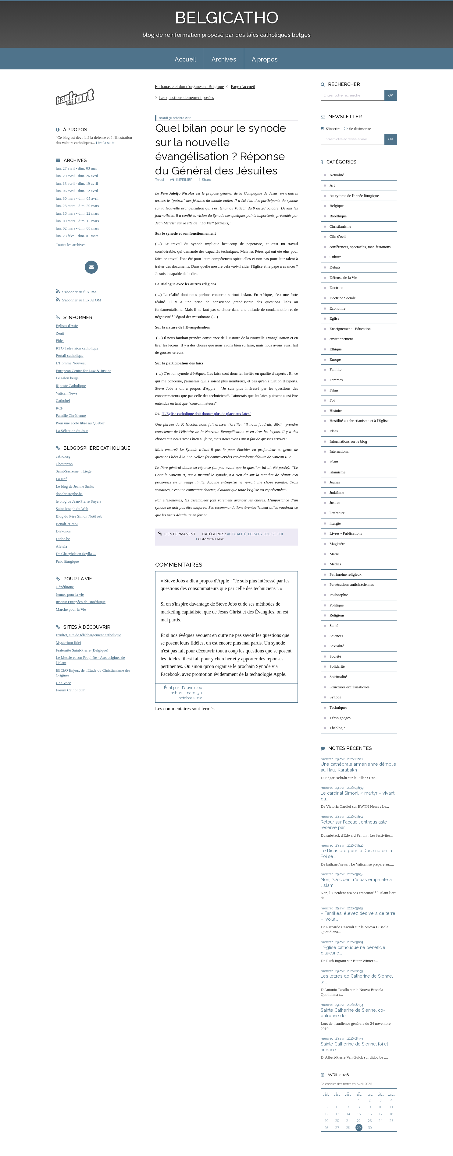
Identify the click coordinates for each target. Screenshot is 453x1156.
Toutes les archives (70, 245)
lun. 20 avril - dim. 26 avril (77, 176)
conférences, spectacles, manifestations (360, 247)
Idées (334, 431)
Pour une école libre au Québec (80, 423)
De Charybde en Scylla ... (76, 554)
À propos (265, 59)
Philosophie (339, 595)
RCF (59, 408)
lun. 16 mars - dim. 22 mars (77, 213)
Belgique (337, 206)
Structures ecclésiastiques (349, 687)
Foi (280, 534)
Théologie (337, 728)
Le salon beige (67, 378)
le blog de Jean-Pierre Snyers (78, 501)
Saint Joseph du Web (72, 509)
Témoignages (340, 718)
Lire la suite (105, 143)
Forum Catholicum (70, 690)
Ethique (336, 349)
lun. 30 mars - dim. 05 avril (77, 198)
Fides (60, 341)
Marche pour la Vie (71, 609)
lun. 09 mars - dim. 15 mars (77, 221)
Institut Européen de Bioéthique (80, 602)
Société (335, 656)
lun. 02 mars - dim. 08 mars (77, 228)
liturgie (335, 523)
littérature (337, 513)
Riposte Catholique (71, 386)
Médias (335, 564)
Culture (335, 257)
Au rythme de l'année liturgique (354, 196)
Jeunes (335, 482)
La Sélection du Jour (72, 431)
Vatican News (66, 393)
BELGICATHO (227, 17)
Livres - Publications (346, 533)
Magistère (337, 544)
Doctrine (336, 288)
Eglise (269, 534)
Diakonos (63, 531)
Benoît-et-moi (67, 524)
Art (332, 185)
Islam (334, 462)
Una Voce (63, 683)
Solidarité (337, 666)
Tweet (159, 179)
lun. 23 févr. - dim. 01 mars (77, 236)
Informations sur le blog (348, 441)
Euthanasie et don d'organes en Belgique (189, 86)
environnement (341, 339)
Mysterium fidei (68, 643)
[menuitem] (185, 58)
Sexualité (337, 646)
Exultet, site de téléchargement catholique (88, 635)
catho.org (63, 456)
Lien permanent (176, 534)
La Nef (61, 479)
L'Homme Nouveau (71, 363)
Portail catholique (70, 355)
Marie (334, 554)
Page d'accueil (243, 86)
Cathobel (63, 401)
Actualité (236, 534)
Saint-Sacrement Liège (73, 471)
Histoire (336, 411)
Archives (224, 59)
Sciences (336, 636)
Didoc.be (63, 539)
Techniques (338, 707)
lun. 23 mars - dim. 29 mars (77, 206)
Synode (335, 697)
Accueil (185, 59)
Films (334, 390)
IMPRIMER (181, 179)
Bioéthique (338, 216)
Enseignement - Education (350, 329)
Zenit (60, 333)
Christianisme (340, 226)
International (339, 451)
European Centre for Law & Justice (83, 371)
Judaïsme (337, 492)
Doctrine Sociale (343, 298)
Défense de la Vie (343, 278)
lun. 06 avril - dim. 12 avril (77, 191)
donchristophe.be (69, 494)
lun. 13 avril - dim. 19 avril (77, 183)
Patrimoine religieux (346, 574)
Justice (335, 503)
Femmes (336, 380)
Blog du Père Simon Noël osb (79, 516)
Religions (337, 615)
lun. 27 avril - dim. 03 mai (76, 168)
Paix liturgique (67, 561)
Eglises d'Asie (67, 326)
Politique (337, 605)
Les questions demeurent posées (186, 97)
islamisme (337, 472)
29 (359, 1127)
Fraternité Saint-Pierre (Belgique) (82, 650)
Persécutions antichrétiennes (352, 584)
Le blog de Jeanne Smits (75, 486)
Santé (334, 626)
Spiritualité (338, 677)
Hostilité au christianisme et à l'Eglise (359, 421)
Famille (335, 369)
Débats (255, 534)
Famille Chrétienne (71, 415)
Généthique (65, 587)
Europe (335, 359)
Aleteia (61, 546)
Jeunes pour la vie (70, 594)
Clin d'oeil (338, 236)
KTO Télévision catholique (77, 348)
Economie (337, 308)
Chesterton (64, 464)
